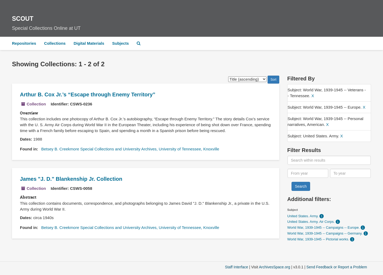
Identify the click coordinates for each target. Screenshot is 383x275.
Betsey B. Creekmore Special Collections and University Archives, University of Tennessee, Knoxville (130, 149)
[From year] (308, 173)
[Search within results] (329, 160)
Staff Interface (236, 267)
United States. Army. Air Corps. (311, 222)
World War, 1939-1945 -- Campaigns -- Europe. (324, 227)
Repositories (24, 43)
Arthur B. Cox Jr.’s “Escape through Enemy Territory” (87, 94)
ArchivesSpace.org (274, 267)
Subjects (120, 43)
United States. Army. (303, 216)
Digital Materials (89, 43)
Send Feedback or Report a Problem (336, 267)
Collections (55, 43)
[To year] (350, 173)
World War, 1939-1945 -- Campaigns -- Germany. (325, 233)
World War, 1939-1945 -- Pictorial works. (318, 239)
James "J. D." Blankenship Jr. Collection (71, 179)
